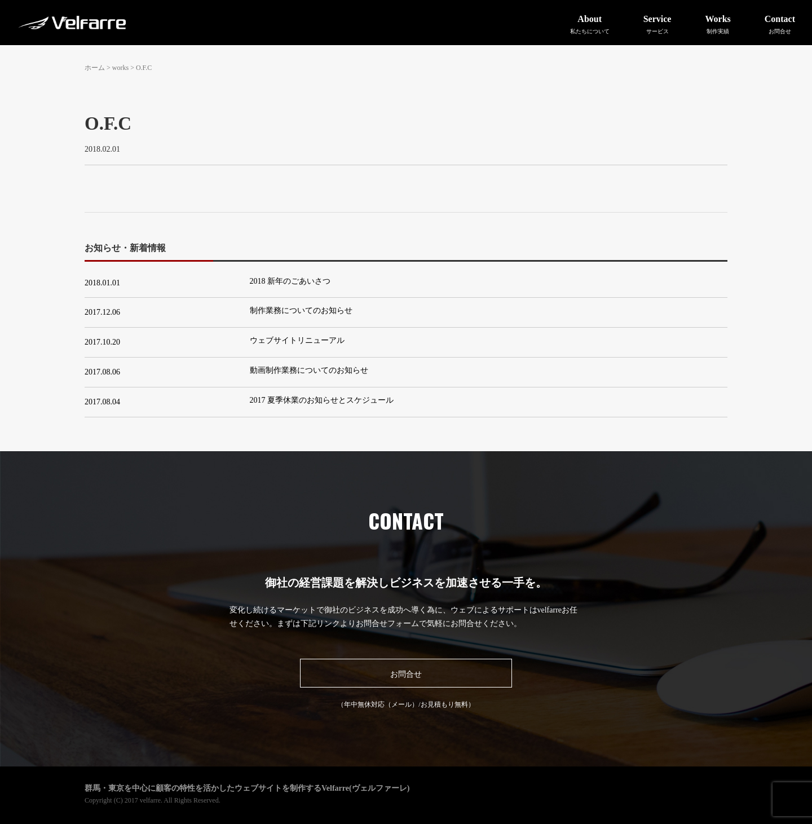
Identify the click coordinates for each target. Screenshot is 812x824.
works (120, 68)
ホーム (95, 68)
